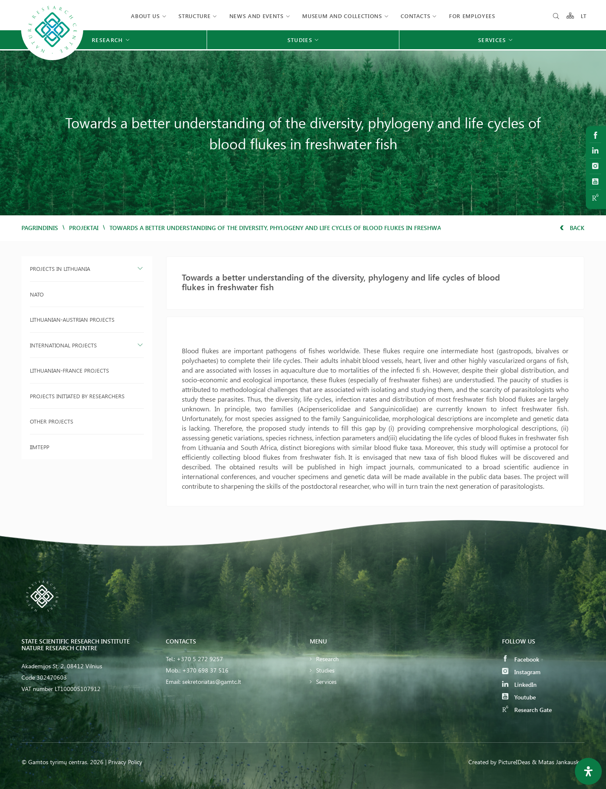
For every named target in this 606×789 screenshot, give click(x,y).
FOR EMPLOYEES (472, 15)
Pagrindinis (39, 228)
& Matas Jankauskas (558, 762)
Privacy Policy (125, 762)
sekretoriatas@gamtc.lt (211, 682)
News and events (256, 15)
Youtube (519, 697)
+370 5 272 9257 (200, 659)
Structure (194, 15)
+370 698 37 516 (205, 670)
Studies (325, 670)
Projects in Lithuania (60, 268)
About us (145, 15)
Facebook (520, 659)
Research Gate (527, 710)
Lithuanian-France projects (69, 370)
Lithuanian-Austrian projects (72, 319)
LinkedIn (519, 684)
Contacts (415, 15)
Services (326, 682)
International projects (63, 345)
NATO (37, 294)
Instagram (521, 672)
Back (572, 228)
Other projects (51, 421)
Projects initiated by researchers (77, 396)
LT (584, 15)
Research (327, 659)
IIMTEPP (39, 446)
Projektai (83, 228)
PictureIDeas (514, 762)
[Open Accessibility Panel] (588, 771)
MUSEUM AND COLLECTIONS (342, 15)
